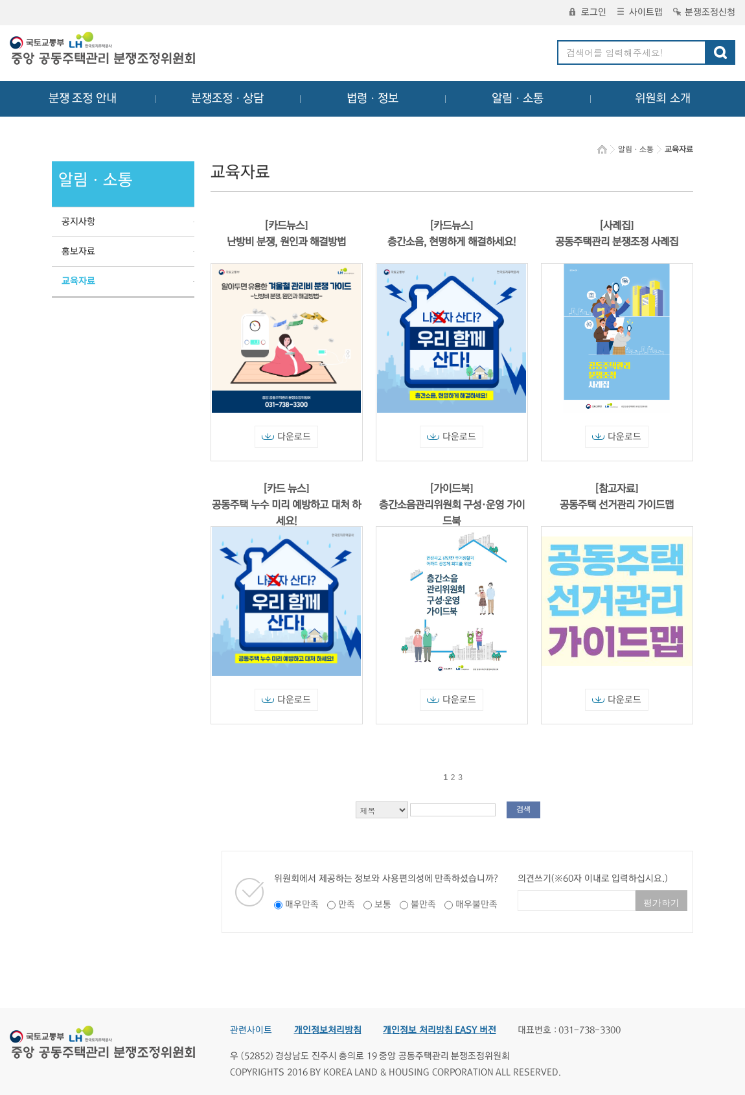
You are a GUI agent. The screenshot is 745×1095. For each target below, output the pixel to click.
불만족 (423, 904)
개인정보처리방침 (327, 1030)
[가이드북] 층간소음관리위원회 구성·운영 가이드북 (452, 505)
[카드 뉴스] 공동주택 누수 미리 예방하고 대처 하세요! (286, 505)
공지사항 (78, 221)
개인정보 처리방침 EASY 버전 (439, 1030)
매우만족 (302, 904)
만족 (346, 904)
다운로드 (286, 437)
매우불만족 (476, 904)
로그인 (587, 12)
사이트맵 (640, 12)
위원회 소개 (663, 98)
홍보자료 (78, 251)
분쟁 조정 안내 (83, 98)
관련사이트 (251, 1030)
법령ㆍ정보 (372, 98)
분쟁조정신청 (704, 12)
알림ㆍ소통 (518, 98)
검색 (523, 809)
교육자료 (78, 281)
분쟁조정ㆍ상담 (227, 98)
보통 (382, 904)
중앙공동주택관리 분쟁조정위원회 (104, 50)
